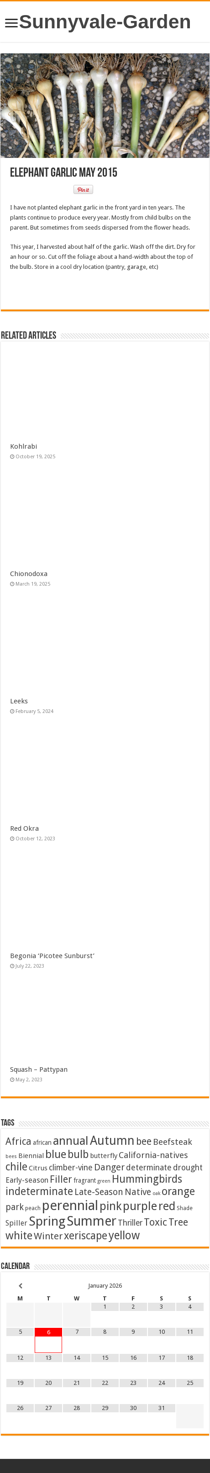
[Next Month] (190, 1286)
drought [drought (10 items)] (188, 1167)
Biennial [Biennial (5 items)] (31, 1156)
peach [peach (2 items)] (33, 1208)
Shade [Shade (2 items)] (185, 1208)
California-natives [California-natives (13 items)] (153, 1155)
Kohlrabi (23, 446)
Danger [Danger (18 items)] (109, 1167)
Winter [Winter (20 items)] (48, 1236)
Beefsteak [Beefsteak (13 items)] (172, 1142)
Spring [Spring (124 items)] (47, 1221)
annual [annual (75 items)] (71, 1141)
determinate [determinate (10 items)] (149, 1167)
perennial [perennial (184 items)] (70, 1205)
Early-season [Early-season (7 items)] (26, 1180)
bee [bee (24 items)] (144, 1141)
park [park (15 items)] (14, 1207)
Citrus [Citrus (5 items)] (38, 1168)
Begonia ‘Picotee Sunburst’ (52, 956)
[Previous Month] (20, 1286)
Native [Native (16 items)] (138, 1192)
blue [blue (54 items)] (55, 1154)
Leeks (19, 701)
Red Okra (24, 828)
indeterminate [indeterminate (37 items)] (39, 1191)
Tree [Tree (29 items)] (178, 1222)
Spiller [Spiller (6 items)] (16, 1223)
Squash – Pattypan (39, 1069)
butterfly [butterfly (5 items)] (103, 1156)
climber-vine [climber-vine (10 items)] (71, 1167)
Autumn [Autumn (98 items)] (112, 1140)
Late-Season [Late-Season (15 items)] (98, 1192)
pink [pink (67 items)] (110, 1206)
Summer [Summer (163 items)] (91, 1221)
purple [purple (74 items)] (140, 1206)
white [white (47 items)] (18, 1235)
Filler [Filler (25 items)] (61, 1179)
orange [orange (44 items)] (178, 1191)
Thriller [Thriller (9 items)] (130, 1222)
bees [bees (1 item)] (11, 1156)
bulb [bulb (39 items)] (78, 1154)
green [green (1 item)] (103, 1181)
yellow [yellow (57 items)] (124, 1235)
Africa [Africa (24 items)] (18, 1141)
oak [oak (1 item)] (156, 1193)
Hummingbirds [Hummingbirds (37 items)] (147, 1179)
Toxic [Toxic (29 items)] (155, 1222)
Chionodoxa (28, 574)
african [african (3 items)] (42, 1142)
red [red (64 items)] (166, 1206)
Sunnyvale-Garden (105, 21)
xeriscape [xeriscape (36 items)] (85, 1236)
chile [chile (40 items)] (16, 1167)
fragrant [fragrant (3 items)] (85, 1180)
